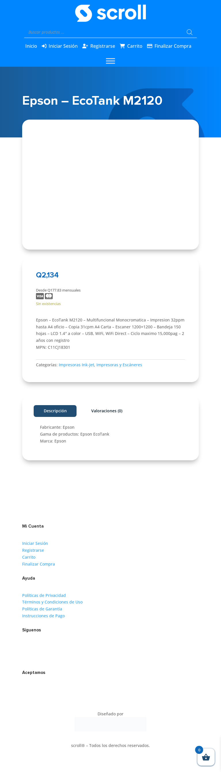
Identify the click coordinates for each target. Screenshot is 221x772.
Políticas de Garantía (42, 609)
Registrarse (102, 46)
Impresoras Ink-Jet (76, 364)
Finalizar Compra (173, 46)
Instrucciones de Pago (43, 615)
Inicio (31, 46)
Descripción (55, 410)
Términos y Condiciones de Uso (52, 602)
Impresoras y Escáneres (119, 364)
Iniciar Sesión (63, 46)
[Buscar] (189, 32)
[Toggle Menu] (110, 61)
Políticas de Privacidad (44, 595)
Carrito (134, 46)
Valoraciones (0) (106, 410)
